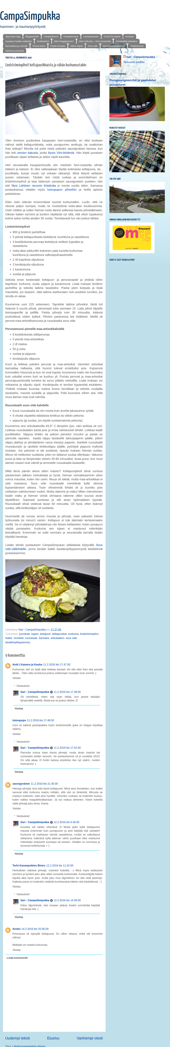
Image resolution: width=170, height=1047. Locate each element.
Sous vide (93, 46)
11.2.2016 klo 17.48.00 (67, 691)
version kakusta (27, 152)
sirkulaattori (57, 638)
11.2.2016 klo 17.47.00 (56, 664)
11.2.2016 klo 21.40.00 (44, 783)
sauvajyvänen (21, 783)
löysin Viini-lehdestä (61, 152)
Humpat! (129, 36)
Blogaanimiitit (32, 36)
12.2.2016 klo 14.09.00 (67, 900)
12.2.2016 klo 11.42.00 (59, 865)
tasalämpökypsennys (17, 642)
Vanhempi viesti (90, 1038)
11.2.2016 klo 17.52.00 (67, 747)
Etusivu (53, 1038)
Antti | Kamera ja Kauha (27, 664)
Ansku (16, 928)
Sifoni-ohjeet (76, 46)
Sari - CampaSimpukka (34, 691)
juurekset (24, 633)
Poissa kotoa (39, 46)
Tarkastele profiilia (134, 62)
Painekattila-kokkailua (126, 41)
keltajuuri (45, 633)
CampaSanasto (91, 36)
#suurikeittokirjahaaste (114, 46)
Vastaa (16, 678)
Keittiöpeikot (43, 41)
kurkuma (73, 633)
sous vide (71, 638)
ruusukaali (31, 638)
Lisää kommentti (17, 957)
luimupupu (19, 720)
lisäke (8, 638)
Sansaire (44, 638)
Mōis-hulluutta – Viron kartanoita (95, 41)
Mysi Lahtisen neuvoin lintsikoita (34, 185)
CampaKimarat (70, 36)
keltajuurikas (59, 633)
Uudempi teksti (17, 1038)
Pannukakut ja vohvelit (16, 46)
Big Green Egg (13, 36)
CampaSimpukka (30, 16)
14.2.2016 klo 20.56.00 (34, 928)
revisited (19, 638)
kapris (34, 633)
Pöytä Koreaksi (57, 46)
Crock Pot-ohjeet (112, 36)
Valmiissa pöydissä (14, 50)
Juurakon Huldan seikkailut (18, 41)
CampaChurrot (51, 36)
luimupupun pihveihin (61, 189)
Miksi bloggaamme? (64, 41)
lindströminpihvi (89, 633)
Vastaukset (23, 685)
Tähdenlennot (137, 46)
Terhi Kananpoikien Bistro (28, 865)
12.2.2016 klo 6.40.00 (66, 822)
